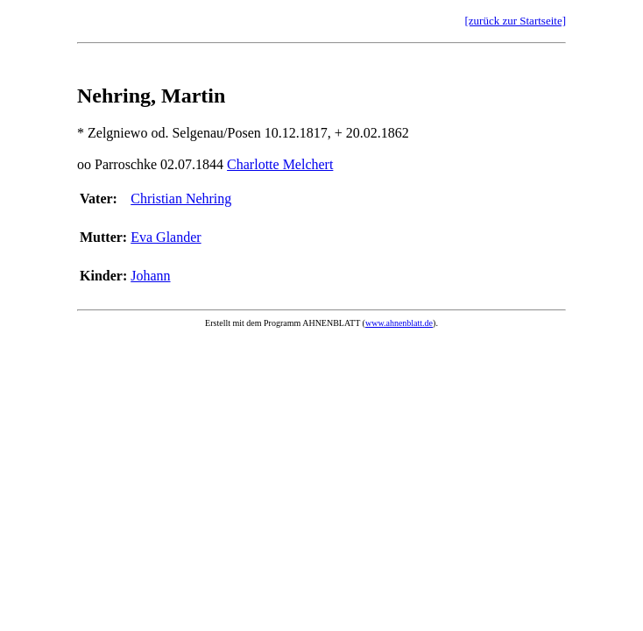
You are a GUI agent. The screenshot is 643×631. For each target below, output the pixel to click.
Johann (150, 275)
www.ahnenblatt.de (399, 323)
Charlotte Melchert (280, 164)
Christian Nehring (181, 198)
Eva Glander (166, 237)
